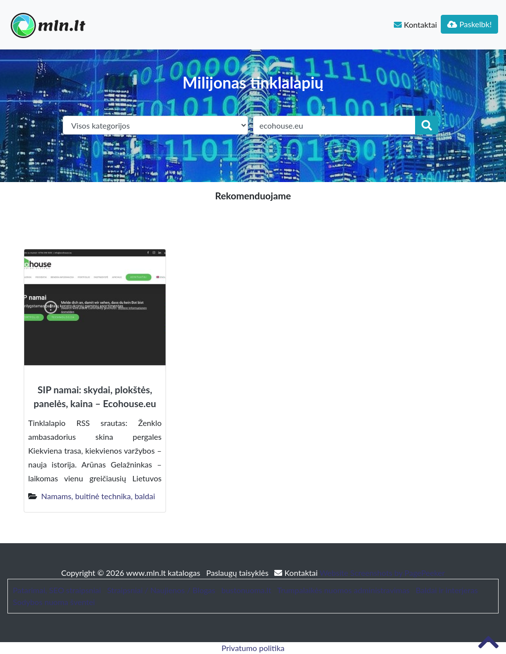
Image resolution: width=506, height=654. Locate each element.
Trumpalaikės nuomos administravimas (343, 590)
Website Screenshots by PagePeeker (382, 572)
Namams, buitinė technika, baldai (98, 496)
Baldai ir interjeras (447, 590)
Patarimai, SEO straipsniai (57, 590)
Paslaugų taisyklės (238, 572)
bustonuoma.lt (246, 590)
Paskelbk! (469, 24)
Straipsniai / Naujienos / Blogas (161, 590)
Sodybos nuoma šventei (54, 602)
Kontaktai (415, 24)
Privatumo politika (253, 648)
